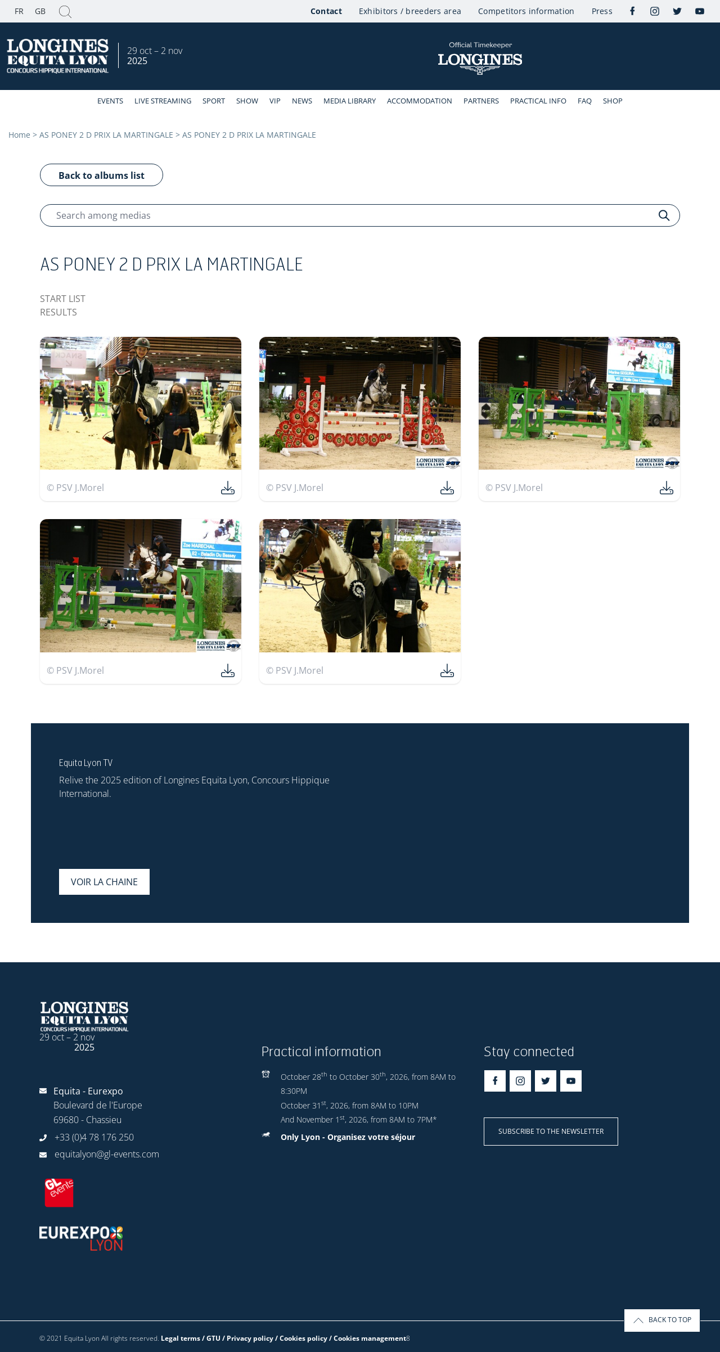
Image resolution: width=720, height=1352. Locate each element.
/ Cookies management (367, 1338)
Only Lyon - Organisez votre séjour (348, 1137)
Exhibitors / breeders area (410, 11)
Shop (613, 101)
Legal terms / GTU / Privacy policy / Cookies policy (244, 1338)
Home (19, 134)
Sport (213, 101)
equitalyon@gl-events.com (107, 1154)
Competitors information (526, 11)
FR (19, 11)
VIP (275, 101)
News (302, 101)
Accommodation (419, 101)
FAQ (585, 101)
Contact (326, 11)
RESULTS (58, 312)
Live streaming (162, 101)
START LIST (63, 298)
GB (40, 11)
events (110, 101)
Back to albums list (101, 175)
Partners (481, 101)
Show (247, 101)
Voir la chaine (104, 882)
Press (602, 11)
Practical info (538, 101)
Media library (349, 101)
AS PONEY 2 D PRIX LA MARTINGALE (106, 134)
